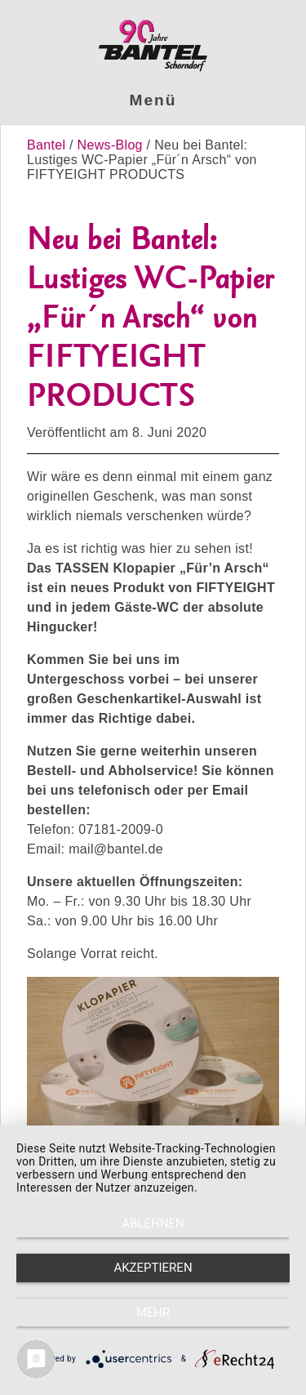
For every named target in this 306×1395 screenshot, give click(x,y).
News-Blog (110, 145)
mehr (153, 1312)
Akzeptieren (152, 1267)
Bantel (48, 145)
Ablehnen (153, 1223)
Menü (153, 100)
